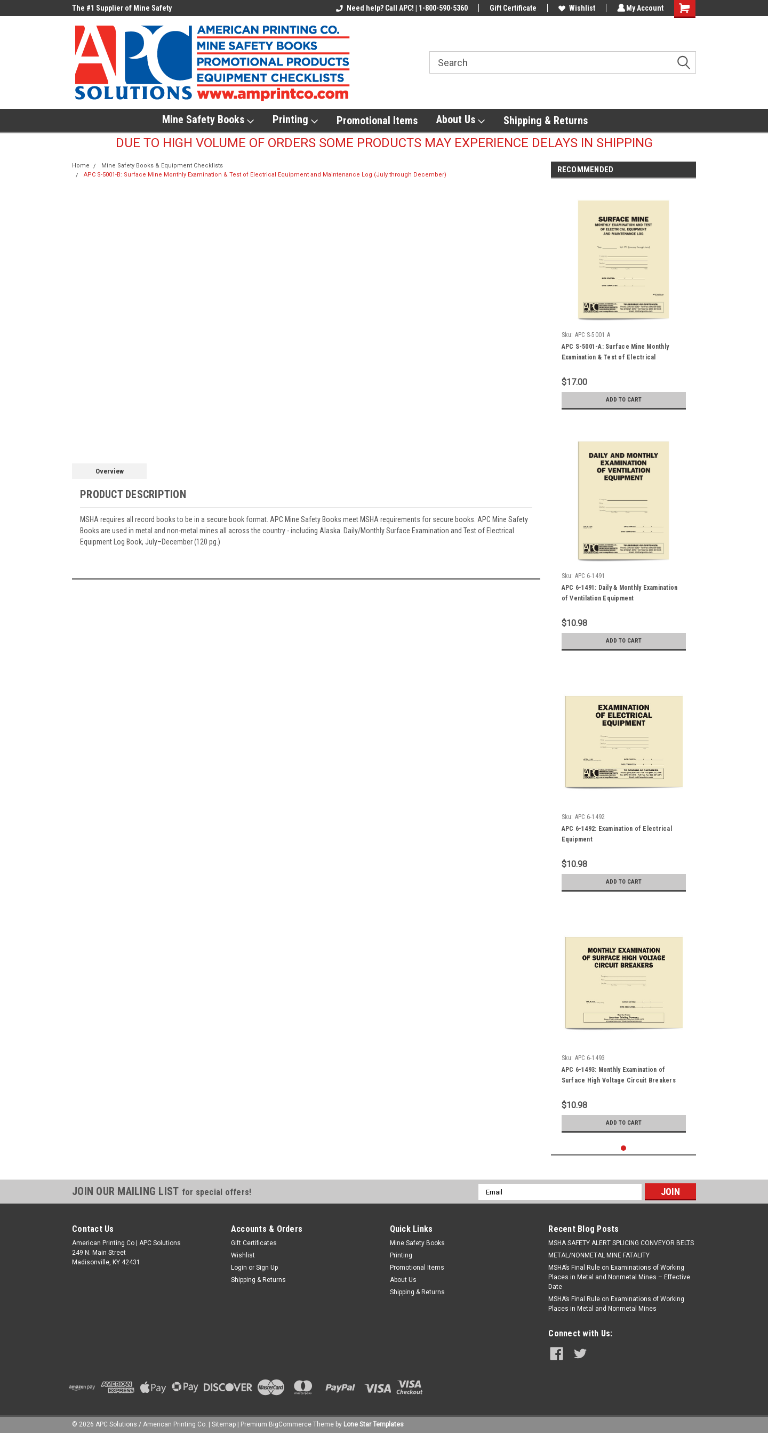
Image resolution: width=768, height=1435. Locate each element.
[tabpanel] (623, 301)
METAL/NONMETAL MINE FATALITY (599, 1255)
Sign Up (267, 1267)
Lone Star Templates (373, 1424)
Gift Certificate (511, 8)
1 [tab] (624, 1148)
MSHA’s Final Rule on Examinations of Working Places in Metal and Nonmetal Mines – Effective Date (619, 1277)
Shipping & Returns (545, 120)
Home (81, 165)
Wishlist (575, 8)
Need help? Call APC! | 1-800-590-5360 (400, 8)
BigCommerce (290, 1424)
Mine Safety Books (208, 119)
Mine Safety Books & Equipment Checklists (162, 165)
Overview (109, 471)
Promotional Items (377, 120)
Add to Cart (624, 400)
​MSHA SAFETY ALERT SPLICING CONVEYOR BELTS (621, 1243)
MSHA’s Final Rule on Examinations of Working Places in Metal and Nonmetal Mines (616, 1303)
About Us (460, 119)
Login (239, 1267)
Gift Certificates (254, 1243)
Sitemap (224, 1424)
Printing (295, 119)
